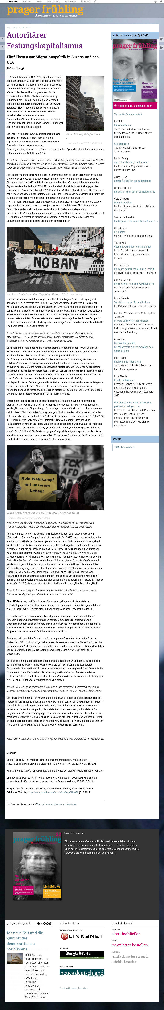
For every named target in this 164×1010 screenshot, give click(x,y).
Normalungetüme (123, 202)
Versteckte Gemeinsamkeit (128, 114)
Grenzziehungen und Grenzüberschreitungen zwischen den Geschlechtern (133, 347)
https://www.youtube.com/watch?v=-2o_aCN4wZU (53, 792)
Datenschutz (82, 988)
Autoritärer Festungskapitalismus (131, 162)
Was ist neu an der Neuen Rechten (132, 302)
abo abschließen (126, 933)
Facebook (161, 2)
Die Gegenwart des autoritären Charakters (136, 221)
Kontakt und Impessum (68, 988)
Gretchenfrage (121, 143)
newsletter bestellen (130, 944)
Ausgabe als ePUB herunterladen (135, 105)
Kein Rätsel (120, 231)
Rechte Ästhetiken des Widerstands (132, 180)
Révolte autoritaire (124, 380)
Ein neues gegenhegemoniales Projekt (134, 269)
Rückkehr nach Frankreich (127, 361)
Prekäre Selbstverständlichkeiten (131, 320)
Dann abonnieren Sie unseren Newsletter (56, 804)
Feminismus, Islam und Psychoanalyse (134, 283)
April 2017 (25, 28)
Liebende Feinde (122, 125)
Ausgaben (12, 28)
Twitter (156, 2)
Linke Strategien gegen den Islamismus (134, 191)
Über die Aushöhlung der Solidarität (132, 246)
